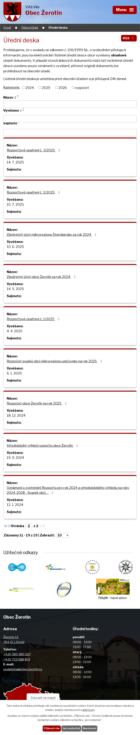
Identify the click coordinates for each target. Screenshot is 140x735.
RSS (129, 38)
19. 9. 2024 (15, 458)
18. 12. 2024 (16, 415)
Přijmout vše (52, 728)
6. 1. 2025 (14, 373)
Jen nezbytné (71, 728)
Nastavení (89, 728)
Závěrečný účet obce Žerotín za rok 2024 (42, 277)
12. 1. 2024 (15, 505)
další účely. (88, 709)
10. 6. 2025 (15, 247)
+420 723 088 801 (16, 659)
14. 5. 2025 (15, 289)
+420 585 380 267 (17, 654)
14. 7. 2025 (15, 162)
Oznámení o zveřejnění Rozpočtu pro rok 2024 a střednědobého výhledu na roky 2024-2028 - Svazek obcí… (68, 490)
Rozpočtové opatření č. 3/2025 (34, 150)
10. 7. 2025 (15, 204)
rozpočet (82, 88)
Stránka (17, 526)
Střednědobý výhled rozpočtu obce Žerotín (43, 446)
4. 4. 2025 (14, 331)
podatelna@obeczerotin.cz (22, 669)
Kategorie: (11, 87)
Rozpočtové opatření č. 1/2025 (34, 319)
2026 (63, 88)
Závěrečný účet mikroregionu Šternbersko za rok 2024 (52, 235)
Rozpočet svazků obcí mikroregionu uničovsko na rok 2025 (55, 361)
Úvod (7, 27)
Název (9, 97)
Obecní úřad (29, 27)
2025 (46, 88)
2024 (30, 88)
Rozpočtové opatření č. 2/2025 (34, 192)
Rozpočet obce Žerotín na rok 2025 (37, 403)
